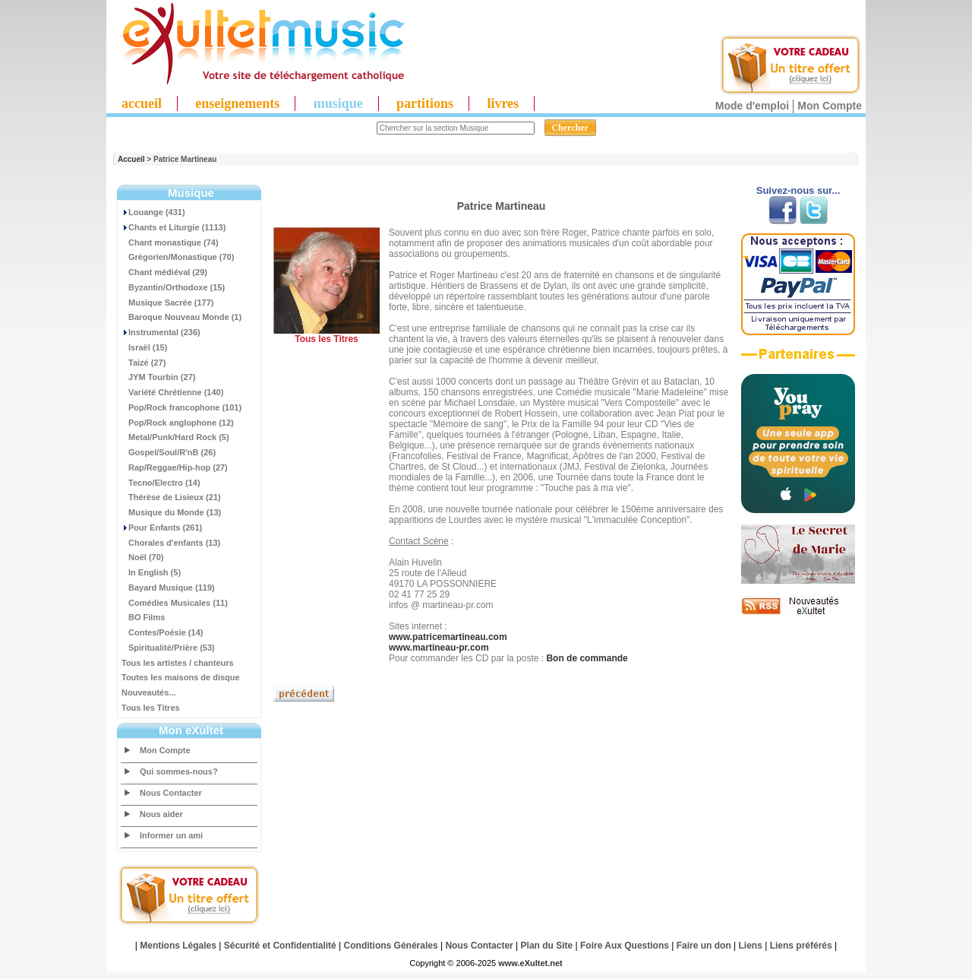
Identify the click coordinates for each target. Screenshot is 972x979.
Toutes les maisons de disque (181, 677)
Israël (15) (144, 347)
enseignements (237, 103)
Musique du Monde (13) (171, 512)
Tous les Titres (151, 707)
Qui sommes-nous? (179, 771)
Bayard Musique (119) (168, 587)
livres (503, 103)
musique (338, 103)
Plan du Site (547, 945)
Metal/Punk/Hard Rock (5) (175, 437)
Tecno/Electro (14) (161, 482)
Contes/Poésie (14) (162, 632)
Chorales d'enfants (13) (171, 542)
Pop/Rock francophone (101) (181, 407)
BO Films (143, 617)
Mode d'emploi (752, 106)
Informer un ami (171, 835)
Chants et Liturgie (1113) (174, 227)
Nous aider (161, 814)
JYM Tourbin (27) (158, 377)
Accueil (131, 159)
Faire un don (704, 945)
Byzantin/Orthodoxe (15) (173, 287)
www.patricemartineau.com (448, 637)
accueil (142, 103)
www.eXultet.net (530, 963)
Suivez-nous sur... (798, 190)
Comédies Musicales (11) (175, 602)
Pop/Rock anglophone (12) (178, 422)
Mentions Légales (178, 945)
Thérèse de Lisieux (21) (171, 497)
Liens (750, 945)
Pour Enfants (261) (162, 527)
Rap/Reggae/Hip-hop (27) (175, 467)
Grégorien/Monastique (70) (178, 256)
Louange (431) (153, 212)
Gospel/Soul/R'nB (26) (169, 452)
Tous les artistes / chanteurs (178, 662)
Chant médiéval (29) (164, 272)
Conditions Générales (391, 945)
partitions (424, 103)
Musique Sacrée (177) (168, 302)
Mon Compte (829, 106)
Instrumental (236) (161, 332)
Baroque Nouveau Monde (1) (181, 317)
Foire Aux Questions (624, 945)
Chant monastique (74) (170, 242)
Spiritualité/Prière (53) (168, 647)
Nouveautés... (149, 692)
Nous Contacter (171, 792)
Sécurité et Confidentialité (280, 945)
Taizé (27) (144, 362)
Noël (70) (142, 557)
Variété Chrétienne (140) (172, 392)
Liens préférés (801, 945)
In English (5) (151, 572)
